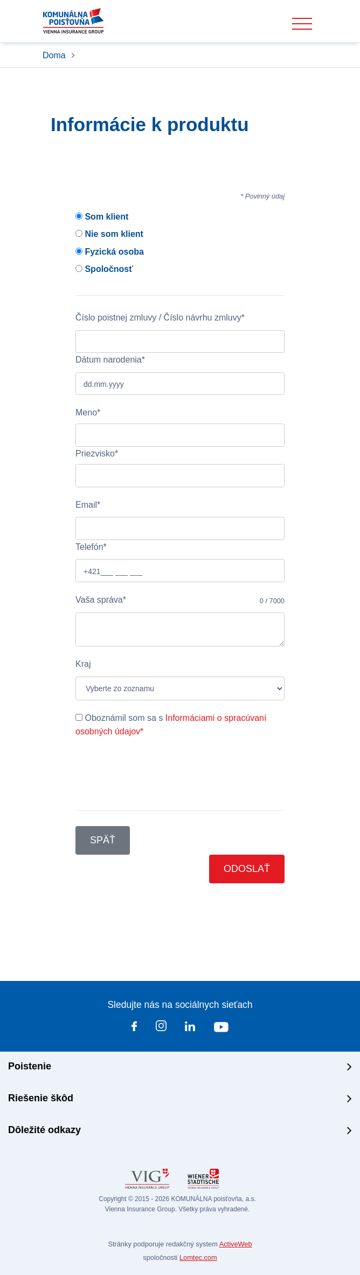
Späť (102, 840)
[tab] (180, 1067)
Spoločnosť (104, 269)
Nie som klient (109, 233)
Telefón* (91, 546)
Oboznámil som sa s (170, 725)
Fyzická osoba (109, 251)
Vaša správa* (100, 599)
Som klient (101, 216)
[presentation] (157, 774)
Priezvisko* (96, 453)
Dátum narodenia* (110, 359)
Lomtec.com (198, 1257)
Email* (87, 504)
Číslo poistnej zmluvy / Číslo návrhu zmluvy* (160, 317)
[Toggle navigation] (302, 24)
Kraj (83, 664)
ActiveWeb (235, 1244)
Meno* (87, 412)
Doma (55, 55)
